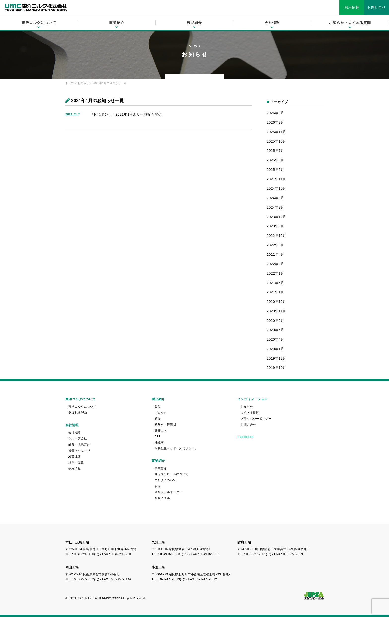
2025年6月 (275, 160)
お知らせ (83, 83)
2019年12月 (276, 358)
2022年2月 (275, 264)
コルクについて (165, 480)
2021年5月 (275, 283)
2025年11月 (276, 132)
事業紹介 (161, 468)
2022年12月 (276, 236)
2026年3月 (275, 113)
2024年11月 (276, 179)
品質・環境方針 (79, 444)
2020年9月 (275, 321)
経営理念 (74, 456)
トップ (69, 83)
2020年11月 (276, 311)
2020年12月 (276, 302)
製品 (158, 406)
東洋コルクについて (82, 406)
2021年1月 (275, 292)
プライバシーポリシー (255, 418)
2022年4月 (275, 254)
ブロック (161, 412)
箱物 (158, 418)
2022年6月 (275, 245)
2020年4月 (275, 339)
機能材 (159, 442)
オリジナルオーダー (168, 492)
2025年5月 (275, 170)
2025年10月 (276, 141)
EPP (158, 436)
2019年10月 (276, 368)
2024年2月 (275, 207)
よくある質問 (249, 412)
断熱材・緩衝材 (165, 424)
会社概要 (74, 432)
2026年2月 (275, 122)
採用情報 (352, 7)
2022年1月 (275, 273)
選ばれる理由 (77, 412)
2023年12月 (276, 217)
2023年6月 (275, 226)
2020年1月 (275, 349)
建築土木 (161, 430)
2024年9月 (275, 198)
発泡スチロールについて (172, 474)
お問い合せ (376, 7)
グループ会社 (77, 438)
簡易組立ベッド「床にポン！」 (176, 448)
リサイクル (162, 498)
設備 (158, 486)
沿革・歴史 (76, 462)
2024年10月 (276, 188)
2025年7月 (275, 151)
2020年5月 (275, 330)
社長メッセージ (79, 450)
